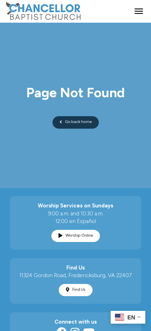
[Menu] (138, 11)
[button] (76, 122)
